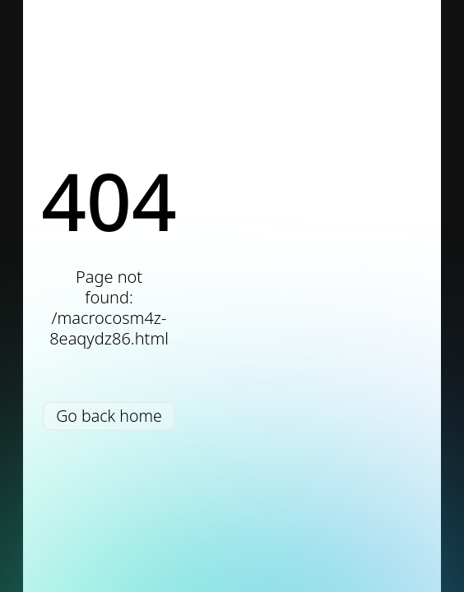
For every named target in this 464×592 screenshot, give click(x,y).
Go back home (109, 416)
